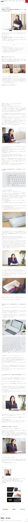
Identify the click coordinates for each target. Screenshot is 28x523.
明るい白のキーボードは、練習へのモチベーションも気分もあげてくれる (13, 49)
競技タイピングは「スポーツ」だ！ (8, 46)
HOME (4, 0)
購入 (26, 1)
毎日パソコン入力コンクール (17, 478)
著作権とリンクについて (8, 520)
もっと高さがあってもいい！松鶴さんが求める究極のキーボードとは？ (12, 50)
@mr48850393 (4, 482)
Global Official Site (19, 520)
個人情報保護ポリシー (3, 520)
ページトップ (27, 520)
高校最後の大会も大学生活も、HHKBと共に (9, 51)
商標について (12, 520)
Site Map (16, 520)
